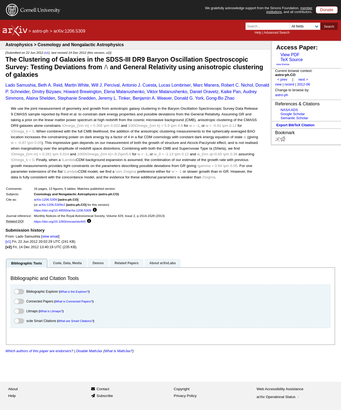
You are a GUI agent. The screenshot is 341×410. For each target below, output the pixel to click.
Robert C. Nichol (237, 85)
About (13, 389)
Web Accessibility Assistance (280, 389)
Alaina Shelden (40, 98)
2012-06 (303, 84)
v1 (46, 52)
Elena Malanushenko (124, 91)
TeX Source (291, 59)
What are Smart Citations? (75, 321)
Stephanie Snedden (77, 98)
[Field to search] (305, 26)
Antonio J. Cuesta (139, 85)
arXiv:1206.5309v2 (52, 204)
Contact (103, 389)
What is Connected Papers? (73, 301)
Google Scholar (293, 114)
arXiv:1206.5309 (45, 199)
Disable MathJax (89, 351)
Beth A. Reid (50, 85)
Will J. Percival (105, 85)
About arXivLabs (162, 263)
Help (258, 32)
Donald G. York (189, 98)
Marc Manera (206, 85)
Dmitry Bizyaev (46, 91)
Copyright (182, 389)
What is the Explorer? (74, 291)
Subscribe (105, 396)
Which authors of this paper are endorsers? (39, 351)
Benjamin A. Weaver (152, 98)
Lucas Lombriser (175, 85)
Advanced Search (277, 32)
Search (329, 27)
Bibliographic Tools (26, 263)
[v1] (8, 241)
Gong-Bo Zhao (220, 98)
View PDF (289, 54)
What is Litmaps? (51, 311)
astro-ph (40, 31)
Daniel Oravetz (204, 91)
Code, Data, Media (67, 263)
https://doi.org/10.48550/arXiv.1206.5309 (62, 210)
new (278, 84)
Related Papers (126, 263)
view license (283, 64)
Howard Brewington (83, 91)
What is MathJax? (118, 351)
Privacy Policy (185, 396)
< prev (282, 79)
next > (303, 79)
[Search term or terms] (269, 26)
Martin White (76, 85)
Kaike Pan (231, 91)
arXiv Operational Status (278, 397)
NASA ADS (289, 110)
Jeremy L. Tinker (114, 98)
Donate (326, 9)
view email (50, 236)
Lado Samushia (20, 85)
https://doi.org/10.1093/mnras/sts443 (60, 221)
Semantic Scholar (294, 118)
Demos (98, 263)
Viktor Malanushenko (167, 91)
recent (289, 84)
